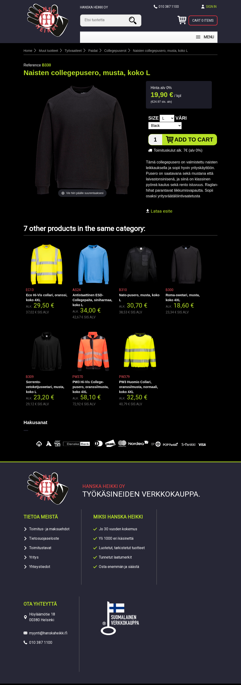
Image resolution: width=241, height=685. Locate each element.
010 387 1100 (169, 6)
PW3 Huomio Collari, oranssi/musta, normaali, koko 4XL (138, 388)
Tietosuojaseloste (44, 540)
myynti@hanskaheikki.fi (48, 634)
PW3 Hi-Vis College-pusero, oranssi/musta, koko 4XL (90, 388)
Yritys (34, 558)
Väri (181, 119)
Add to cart (193, 141)
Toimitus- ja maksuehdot (49, 530)
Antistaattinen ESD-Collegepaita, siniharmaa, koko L (92, 301)
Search (133, 20)
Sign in (211, 6)
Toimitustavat (40, 549)
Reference (32, 67)
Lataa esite (159, 212)
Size (153, 119)
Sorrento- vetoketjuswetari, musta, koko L (45, 388)
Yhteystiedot (39, 568)
